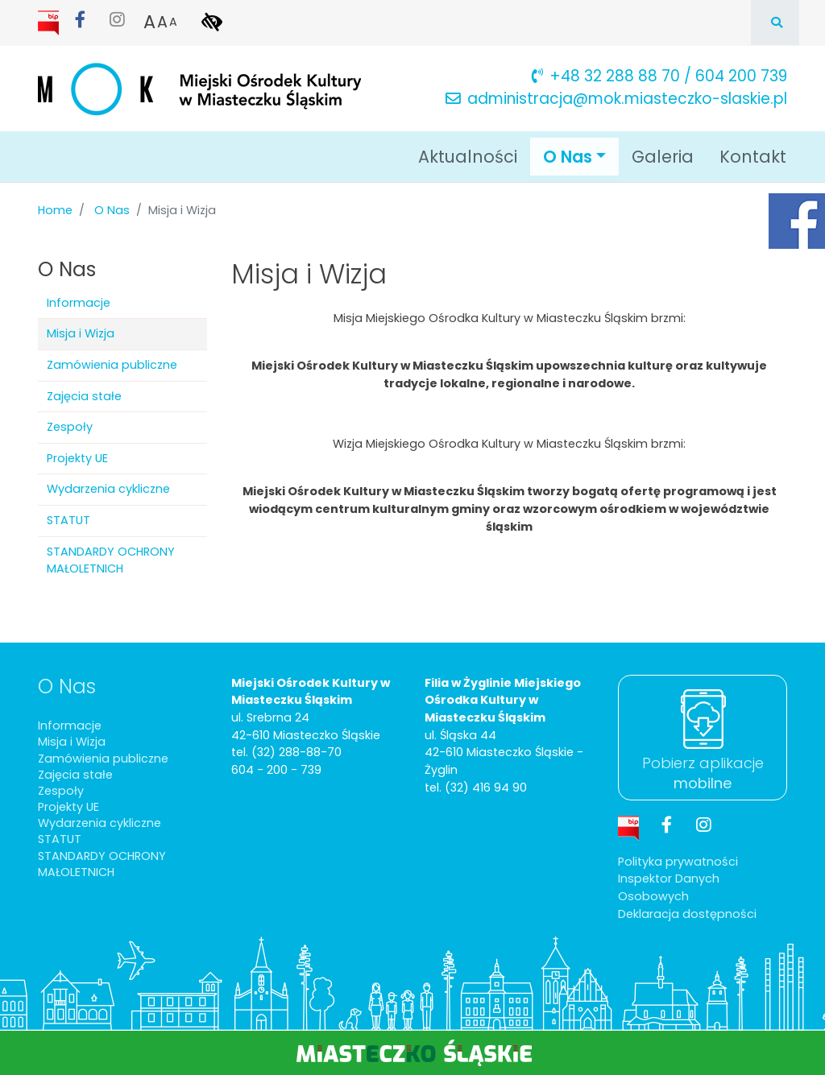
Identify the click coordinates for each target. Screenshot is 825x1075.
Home (55, 210)
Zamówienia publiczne (112, 365)
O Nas (112, 210)
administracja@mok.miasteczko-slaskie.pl (616, 99)
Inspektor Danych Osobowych (668, 887)
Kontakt (752, 156)
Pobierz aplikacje (703, 773)
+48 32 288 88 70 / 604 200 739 (659, 76)
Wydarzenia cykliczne (108, 489)
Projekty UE (77, 458)
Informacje (78, 303)
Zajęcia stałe (84, 396)
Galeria (663, 156)
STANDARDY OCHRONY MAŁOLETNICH (111, 560)
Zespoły (70, 427)
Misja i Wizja (80, 333)
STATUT (68, 520)
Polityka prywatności (678, 862)
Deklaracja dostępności (687, 914)
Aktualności (467, 156)
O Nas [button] (581, 155)
